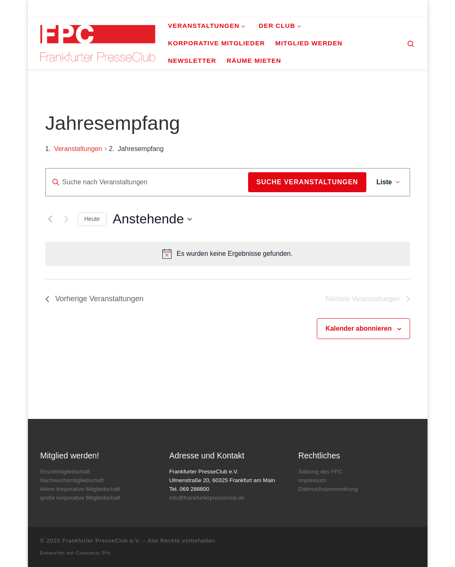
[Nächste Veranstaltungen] (67, 219)
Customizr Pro (93, 552)
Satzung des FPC (320, 471)
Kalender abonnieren (359, 328)
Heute (92, 218)
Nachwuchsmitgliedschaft (72, 480)
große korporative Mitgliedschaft (80, 498)
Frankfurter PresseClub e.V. (101, 540)
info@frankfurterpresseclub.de (206, 498)
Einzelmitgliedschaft (65, 471)
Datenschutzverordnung (328, 489)
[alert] (227, 254)
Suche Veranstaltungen (307, 182)
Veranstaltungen (78, 148)
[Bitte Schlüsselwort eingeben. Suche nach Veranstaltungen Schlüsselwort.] (147, 182)
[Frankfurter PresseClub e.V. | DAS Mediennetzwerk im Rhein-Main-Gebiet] (98, 42)
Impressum (312, 480)
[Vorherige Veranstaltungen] (50, 219)
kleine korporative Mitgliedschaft (80, 489)
